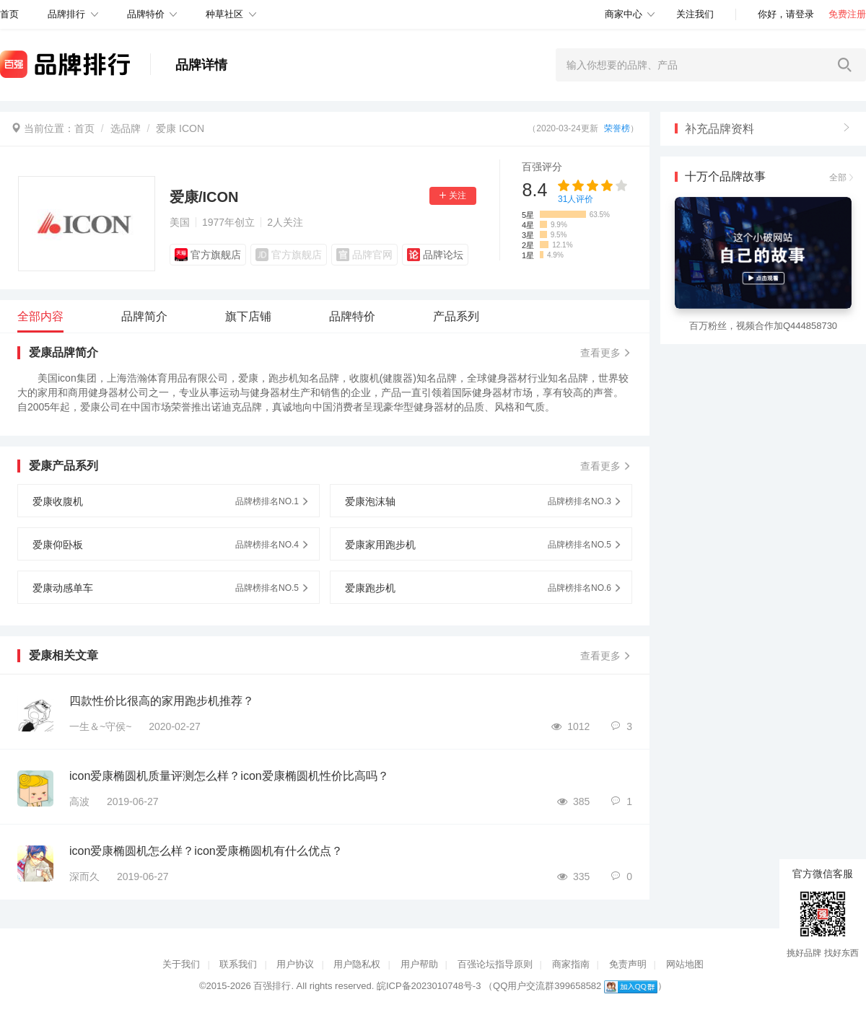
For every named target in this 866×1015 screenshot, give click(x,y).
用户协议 (295, 964)
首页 (84, 128)
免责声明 (628, 964)
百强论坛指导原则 (495, 964)
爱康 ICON (180, 128)
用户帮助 (419, 964)
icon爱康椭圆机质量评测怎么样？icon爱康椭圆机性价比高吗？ (229, 776)
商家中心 (623, 14)
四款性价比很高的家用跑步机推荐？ (161, 701)
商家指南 (571, 964)
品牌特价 (146, 14)
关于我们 (181, 964)
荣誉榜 (617, 128)
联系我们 (238, 964)
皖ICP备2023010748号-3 (429, 985)
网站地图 (685, 964)
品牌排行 (66, 14)
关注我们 (695, 14)
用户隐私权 (356, 964)
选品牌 (125, 128)
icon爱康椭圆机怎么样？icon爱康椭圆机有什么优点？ (206, 851)
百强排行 (272, 985)
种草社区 (224, 14)
